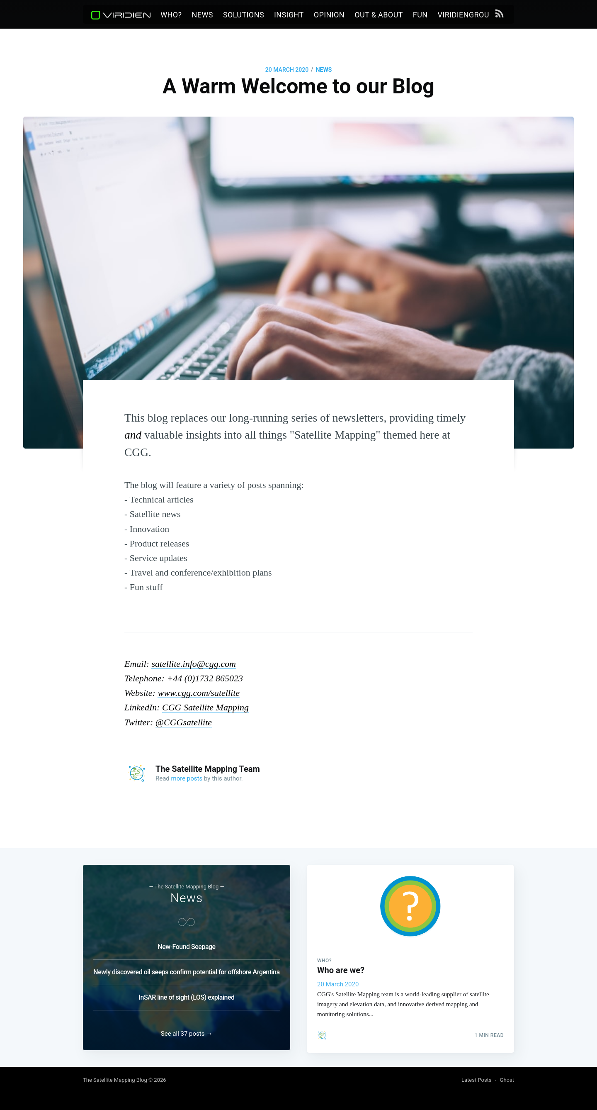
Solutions (243, 14)
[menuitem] (171, 15)
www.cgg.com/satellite (199, 693)
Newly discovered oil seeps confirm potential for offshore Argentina (186, 969)
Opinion (329, 14)
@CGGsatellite (183, 722)
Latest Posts (476, 1080)
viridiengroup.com (475, 14)
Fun (420, 14)
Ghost (507, 1080)
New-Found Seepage (186, 944)
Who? (171, 14)
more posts (187, 778)
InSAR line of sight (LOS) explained (186, 995)
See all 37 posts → (186, 1033)
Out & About (378, 14)
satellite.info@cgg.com (193, 664)
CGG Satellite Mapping (205, 707)
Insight (289, 14)
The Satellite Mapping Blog (115, 1080)
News (202, 14)
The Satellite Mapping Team (207, 769)
